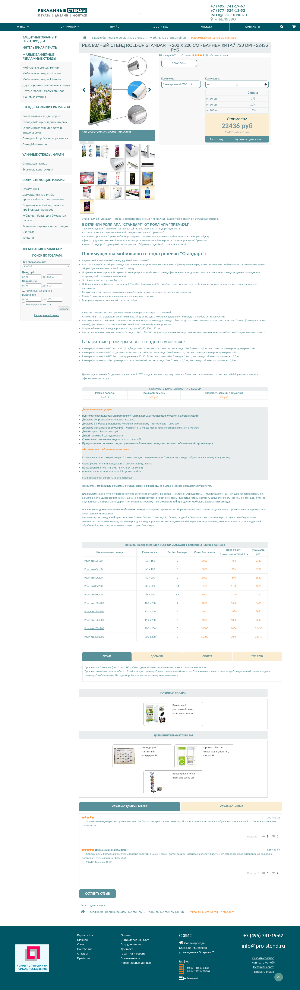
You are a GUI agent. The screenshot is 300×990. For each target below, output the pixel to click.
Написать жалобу (263, 962)
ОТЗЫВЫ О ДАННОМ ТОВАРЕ (129, 806)
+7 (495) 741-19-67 (228, 6)
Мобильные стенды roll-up (40, 67)
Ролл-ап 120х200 (94, 611)
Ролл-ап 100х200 (94, 603)
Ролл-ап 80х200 (93, 586)
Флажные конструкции (37, 169)
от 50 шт (211, 104)
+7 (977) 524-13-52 (228, 10)
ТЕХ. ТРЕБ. (257, 656)
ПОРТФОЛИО (69, 26)
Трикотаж (28, 237)
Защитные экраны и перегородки (45, 226)
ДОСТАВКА (161, 26)
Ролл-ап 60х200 (93, 577)
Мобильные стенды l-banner (41, 79)
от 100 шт (212, 110)
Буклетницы (30, 189)
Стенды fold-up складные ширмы (44, 122)
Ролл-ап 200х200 (94, 628)
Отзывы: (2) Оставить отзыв (204, 55)
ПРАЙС (115, 26)
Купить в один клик (249, 139)
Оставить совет (263, 967)
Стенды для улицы (35, 163)
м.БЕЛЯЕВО (223, 19)
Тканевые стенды (34, 97)
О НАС (23, 26)
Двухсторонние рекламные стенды (46, 85)
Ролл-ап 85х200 (93, 594)
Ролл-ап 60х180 (93, 569)
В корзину (216, 139)
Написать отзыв (263, 972)
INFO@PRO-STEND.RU (229, 14)
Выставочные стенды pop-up (41, 116)
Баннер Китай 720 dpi (177, 84)
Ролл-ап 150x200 (94, 619)
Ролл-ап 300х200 (94, 636)
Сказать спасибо (263, 958)
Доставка (127, 949)
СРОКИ (107, 656)
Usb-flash (28, 232)
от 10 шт (211, 98)
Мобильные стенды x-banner (42, 73)
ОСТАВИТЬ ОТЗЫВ (97, 894)
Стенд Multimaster (34, 144)
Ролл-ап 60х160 (93, 560)
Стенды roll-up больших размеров (45, 138)
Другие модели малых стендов (43, 91)
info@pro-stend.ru (263, 945)
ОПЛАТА (206, 26)
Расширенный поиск (46, 315)
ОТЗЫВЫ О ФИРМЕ (231, 806)
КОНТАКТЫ (252, 26)
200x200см (179, 63)
